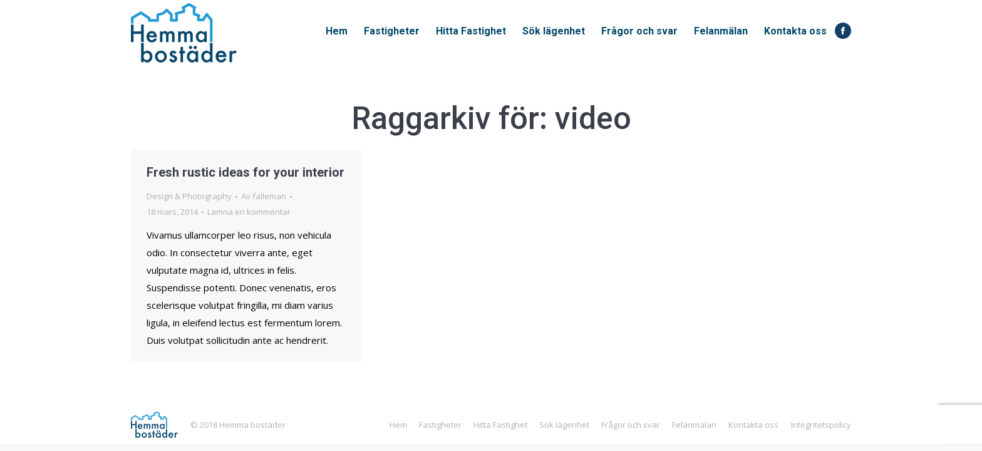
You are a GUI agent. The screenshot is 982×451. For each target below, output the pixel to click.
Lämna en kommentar (249, 211)
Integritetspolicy (821, 424)
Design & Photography (189, 196)
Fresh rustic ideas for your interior (245, 172)
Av (263, 196)
